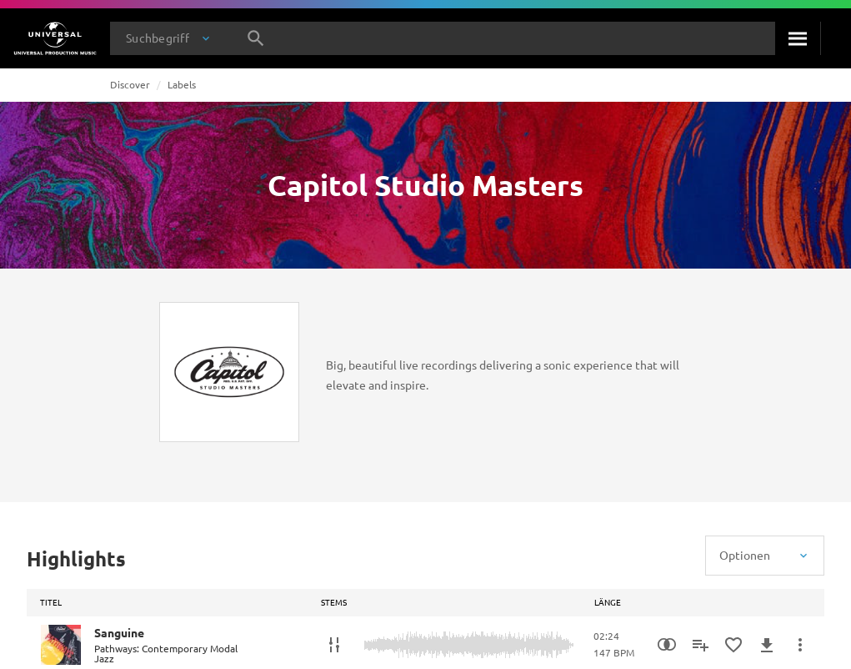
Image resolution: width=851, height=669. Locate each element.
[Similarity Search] (667, 645)
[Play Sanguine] (61, 645)
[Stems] (334, 645)
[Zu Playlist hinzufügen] (700, 645)
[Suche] (797, 38)
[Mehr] (800, 645)
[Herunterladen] (767, 645)
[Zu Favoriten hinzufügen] (733, 645)
